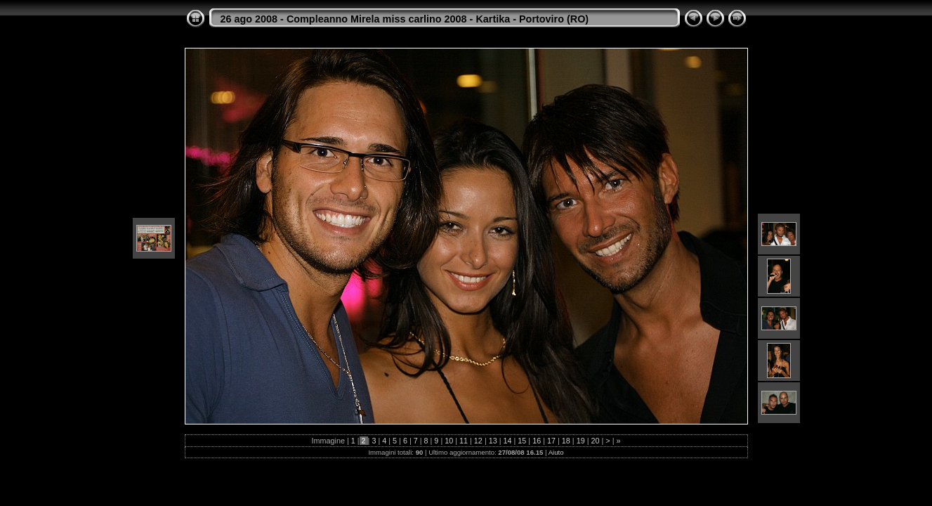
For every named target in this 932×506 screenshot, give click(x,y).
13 (493, 440)
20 (595, 440)
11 (463, 440)
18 (566, 440)
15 (522, 440)
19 (581, 440)
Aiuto (556, 452)
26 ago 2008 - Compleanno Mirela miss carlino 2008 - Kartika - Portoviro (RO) (405, 19)
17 (551, 440)
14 (507, 440)
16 (536, 440)
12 (478, 440)
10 (448, 440)
